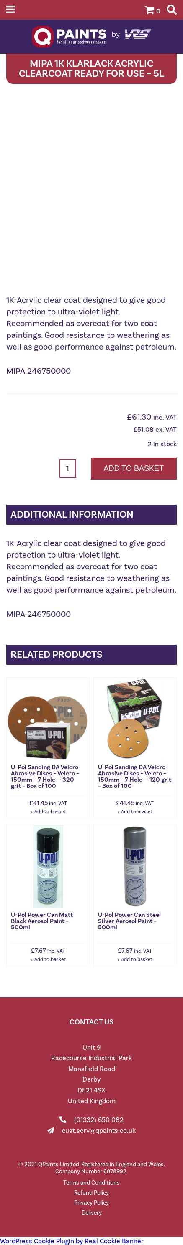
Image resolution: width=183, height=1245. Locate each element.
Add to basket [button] (50, 812)
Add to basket (134, 468)
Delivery (92, 1212)
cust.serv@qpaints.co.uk (99, 1130)
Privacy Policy (91, 1202)
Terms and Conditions (91, 1182)
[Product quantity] (67, 468)
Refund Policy (91, 1192)
